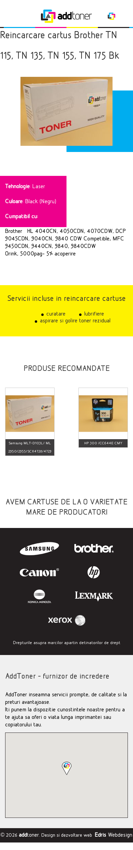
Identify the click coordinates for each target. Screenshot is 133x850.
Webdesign (113, 835)
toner (29, 835)
